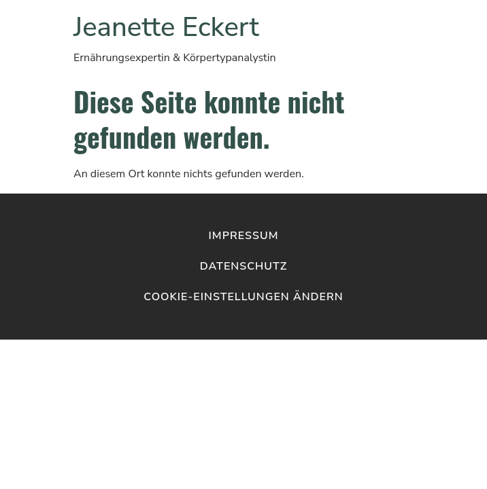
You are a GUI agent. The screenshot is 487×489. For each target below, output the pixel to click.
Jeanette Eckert (166, 27)
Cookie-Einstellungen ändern (243, 296)
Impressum (244, 235)
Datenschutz (243, 266)
